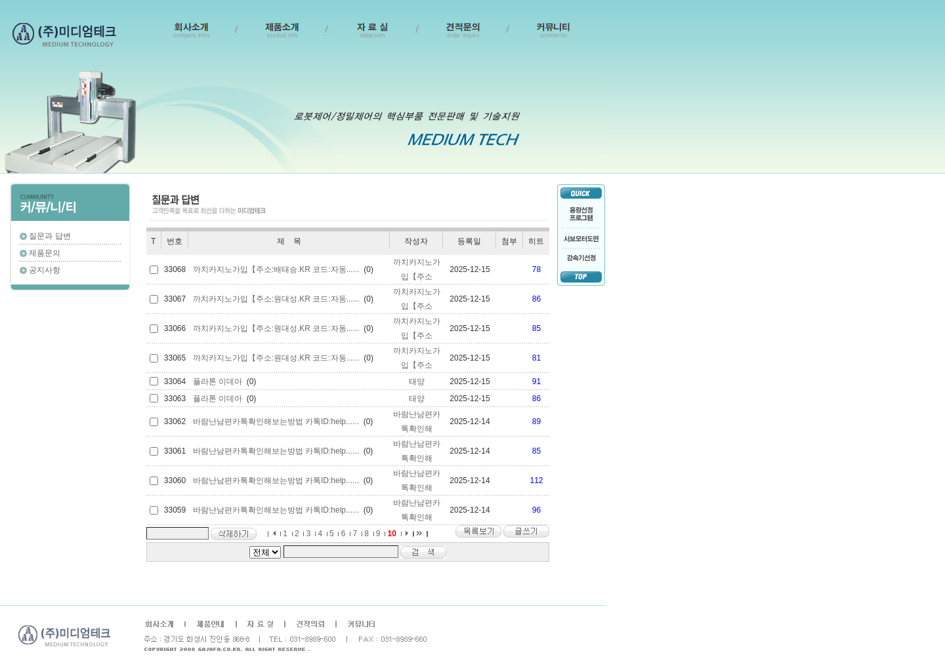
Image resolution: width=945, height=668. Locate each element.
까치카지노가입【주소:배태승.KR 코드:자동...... (276, 269)
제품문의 (44, 253)
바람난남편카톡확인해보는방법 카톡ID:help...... (276, 421)
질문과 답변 (49, 236)
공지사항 (44, 270)
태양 (417, 381)
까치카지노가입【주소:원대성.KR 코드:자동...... (276, 299)
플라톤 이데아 (217, 381)
